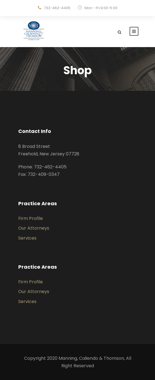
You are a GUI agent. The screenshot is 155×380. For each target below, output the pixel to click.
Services (27, 238)
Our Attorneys (33, 228)
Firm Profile (30, 218)
